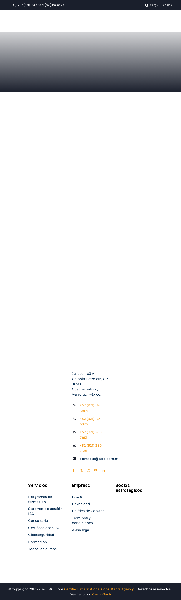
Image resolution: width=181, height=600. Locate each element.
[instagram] (88, 470)
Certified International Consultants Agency (99, 589)
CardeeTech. (102, 594)
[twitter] (81, 470)
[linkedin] (103, 470)
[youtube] (95, 470)
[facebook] (73, 470)
